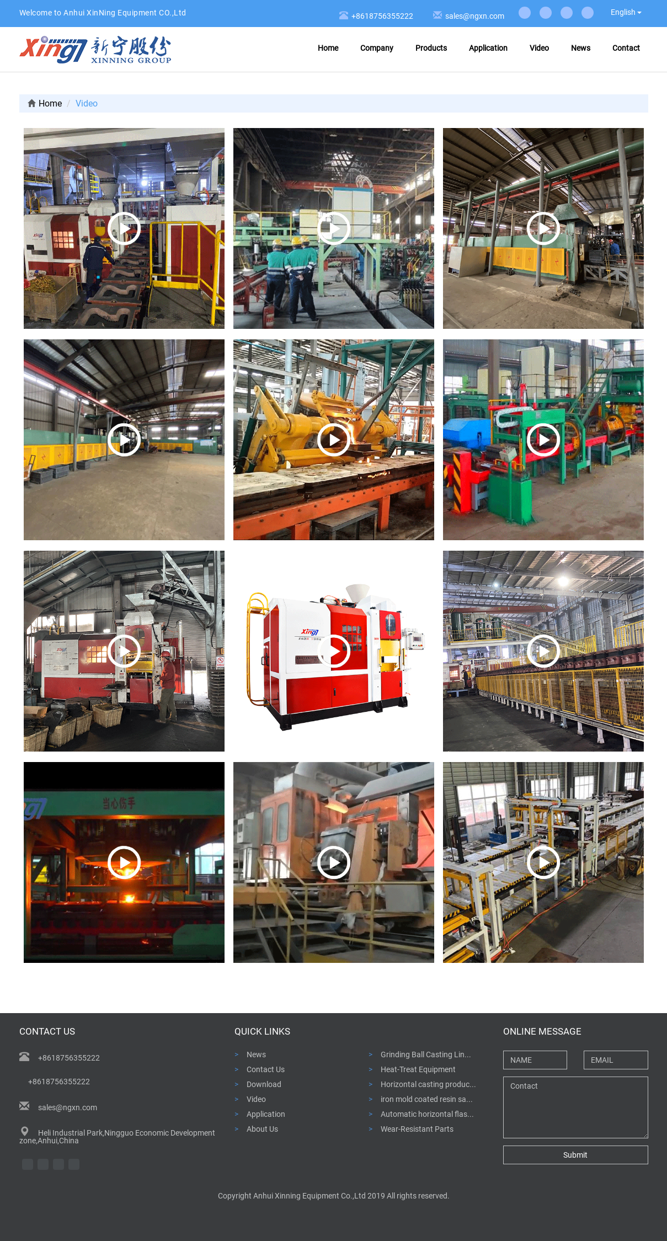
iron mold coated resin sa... (427, 1099)
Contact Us (266, 1069)
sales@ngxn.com (473, 16)
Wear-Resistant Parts (417, 1129)
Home (328, 48)
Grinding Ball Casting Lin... (426, 1054)
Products (431, 48)
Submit (575, 1155)
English (626, 12)
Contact (626, 48)
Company (376, 48)
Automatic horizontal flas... (427, 1114)
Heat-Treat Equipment (418, 1069)
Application (488, 48)
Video (539, 48)
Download (264, 1084)
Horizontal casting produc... (428, 1084)
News (580, 48)
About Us (262, 1129)
